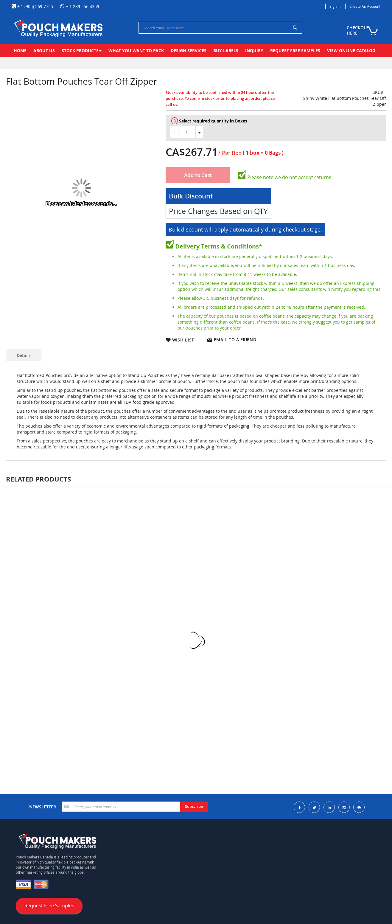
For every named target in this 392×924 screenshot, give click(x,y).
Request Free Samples (49, 905)
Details (24, 355)
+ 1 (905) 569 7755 (34, 6)
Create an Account (364, 6)
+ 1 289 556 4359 (82, 6)
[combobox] (220, 28)
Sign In (334, 6)
